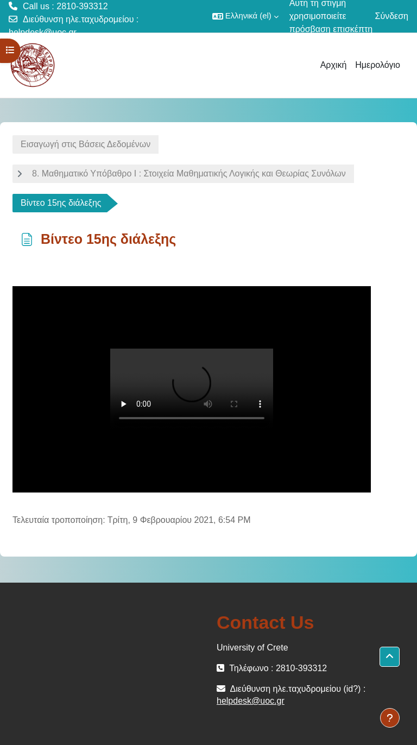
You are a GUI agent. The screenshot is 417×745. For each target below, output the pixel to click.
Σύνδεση (391, 16)
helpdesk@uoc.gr (43, 32)
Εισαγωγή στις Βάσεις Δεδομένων (85, 144)
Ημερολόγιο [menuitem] (377, 65)
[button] (245, 16)
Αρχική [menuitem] (333, 65)
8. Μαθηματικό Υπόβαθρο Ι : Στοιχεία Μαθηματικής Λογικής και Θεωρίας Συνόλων (189, 173)
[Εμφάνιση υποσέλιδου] (390, 718)
